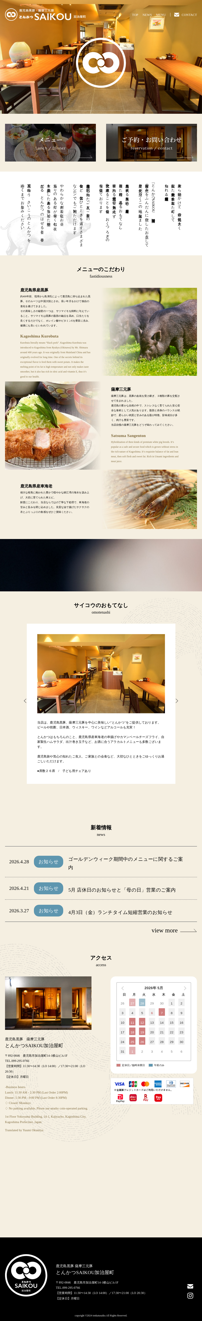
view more (174, 930)
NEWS (147, 15)
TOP (135, 15)
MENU (161, 15)
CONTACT (185, 15)
